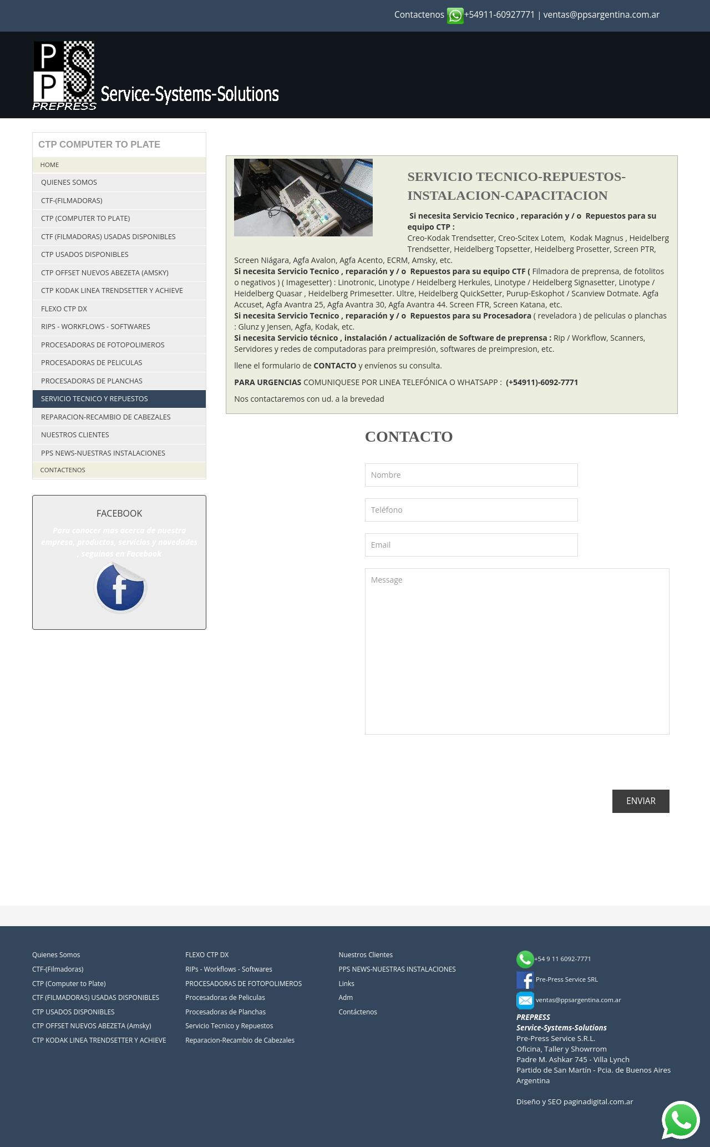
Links (346, 983)
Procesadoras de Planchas (92, 381)
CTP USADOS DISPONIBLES (84, 254)
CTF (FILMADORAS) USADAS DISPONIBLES (108, 236)
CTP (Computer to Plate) (85, 218)
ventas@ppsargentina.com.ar (602, 15)
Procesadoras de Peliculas (91, 362)
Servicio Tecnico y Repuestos (94, 398)
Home (49, 164)
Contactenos (419, 15)
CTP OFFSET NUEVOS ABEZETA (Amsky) (105, 272)
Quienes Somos (69, 182)
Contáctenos (358, 1011)
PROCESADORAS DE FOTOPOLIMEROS (103, 345)
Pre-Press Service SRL (557, 979)
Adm (346, 997)
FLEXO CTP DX (64, 309)
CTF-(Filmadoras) (71, 200)
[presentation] (449, 768)
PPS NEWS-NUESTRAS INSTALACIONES (103, 453)
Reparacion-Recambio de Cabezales (106, 417)
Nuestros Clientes (75, 434)
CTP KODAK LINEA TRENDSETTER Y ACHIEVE (112, 290)
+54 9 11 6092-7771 (553, 958)
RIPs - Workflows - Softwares (95, 326)
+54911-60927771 (491, 15)
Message (517, 651)
